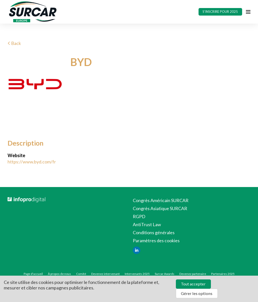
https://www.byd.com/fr (32, 161)
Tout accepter (193, 283)
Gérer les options (196, 293)
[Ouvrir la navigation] (248, 12)
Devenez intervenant (105, 274)
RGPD (139, 216)
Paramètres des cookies (156, 240)
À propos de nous (59, 274)
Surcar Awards (164, 274)
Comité (81, 274)
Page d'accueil (33, 274)
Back (14, 43)
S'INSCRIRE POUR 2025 (220, 12)
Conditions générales (154, 232)
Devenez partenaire (192, 274)
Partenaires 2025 (223, 274)
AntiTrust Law (147, 224)
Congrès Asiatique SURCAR (160, 208)
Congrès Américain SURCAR (160, 200)
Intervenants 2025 (137, 274)
